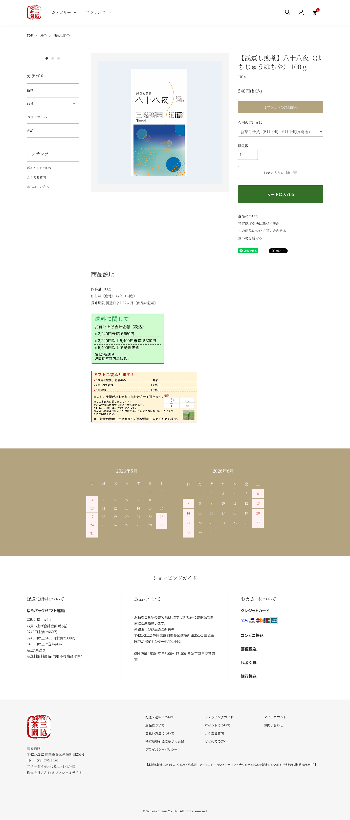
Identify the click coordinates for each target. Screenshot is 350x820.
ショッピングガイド (219, 717)
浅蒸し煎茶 (62, 35)
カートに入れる (280, 194)
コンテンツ (95, 12)
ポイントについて (39, 167)
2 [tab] (52, 58)
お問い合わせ (273, 725)
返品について (248, 215)
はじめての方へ (38, 186)
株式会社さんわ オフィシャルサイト (54, 772)
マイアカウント (275, 717)
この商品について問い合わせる (262, 230)
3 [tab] (58, 58)
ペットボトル (37, 116)
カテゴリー (61, 12)
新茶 (30, 90)
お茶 (43, 35)
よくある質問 (36, 177)
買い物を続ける (250, 237)
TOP (30, 35)
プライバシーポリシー (161, 749)
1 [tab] (46, 58)
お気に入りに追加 (281, 172)
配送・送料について (159, 717)
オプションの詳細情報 (280, 107)
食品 (30, 130)
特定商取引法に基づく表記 (259, 223)
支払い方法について (159, 733)
